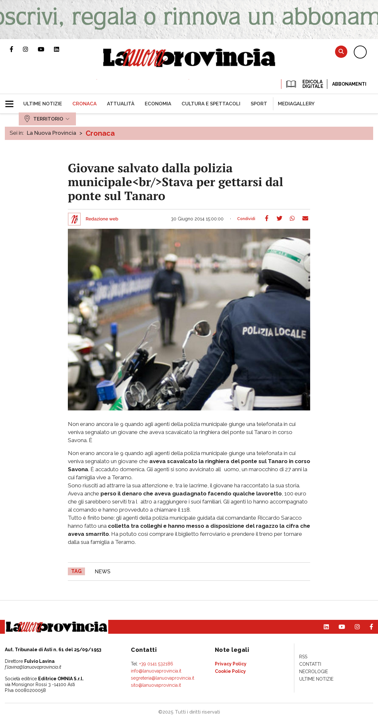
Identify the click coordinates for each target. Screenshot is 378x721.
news (102, 571)
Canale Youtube (46, 49)
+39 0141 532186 (156, 663)
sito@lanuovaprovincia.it (156, 685)
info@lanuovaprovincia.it (156, 670)
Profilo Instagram (30, 49)
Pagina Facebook (16, 49)
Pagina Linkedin (61, 49)
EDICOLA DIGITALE (304, 84)
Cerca (341, 52)
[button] (12, 101)
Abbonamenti (349, 84)
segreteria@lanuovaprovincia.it (162, 678)
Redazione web (102, 219)
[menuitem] (43, 103)
